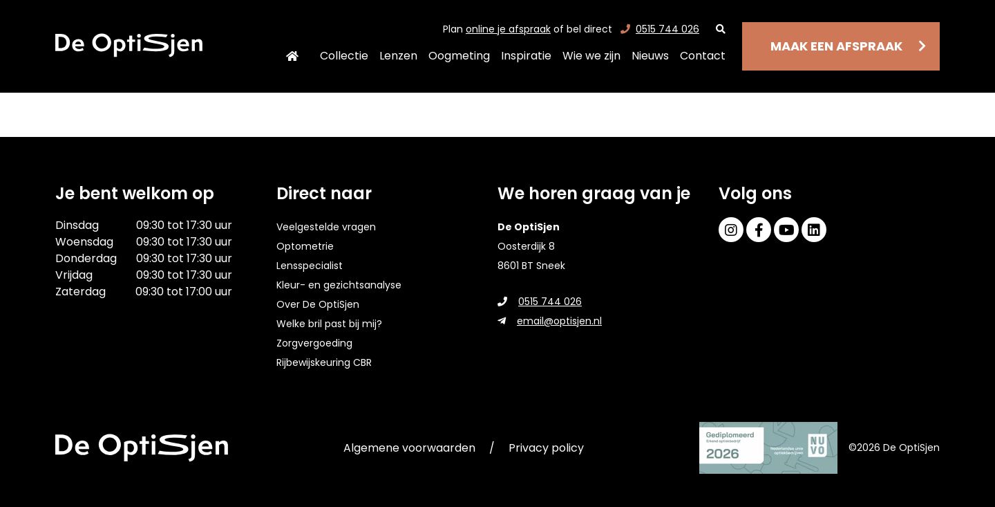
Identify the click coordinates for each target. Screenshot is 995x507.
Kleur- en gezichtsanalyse (338, 285)
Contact (703, 56)
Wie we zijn (591, 56)
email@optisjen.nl (550, 321)
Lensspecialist (309, 266)
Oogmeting (459, 56)
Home (292, 56)
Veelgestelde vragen (326, 227)
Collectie (344, 56)
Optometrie (305, 246)
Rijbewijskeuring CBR (324, 362)
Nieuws (650, 56)
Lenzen (398, 56)
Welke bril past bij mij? (329, 324)
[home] (128, 45)
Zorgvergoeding (314, 343)
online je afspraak (508, 29)
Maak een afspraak (836, 46)
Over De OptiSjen (317, 304)
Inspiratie (526, 56)
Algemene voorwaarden (409, 448)
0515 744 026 (659, 29)
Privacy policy (546, 448)
